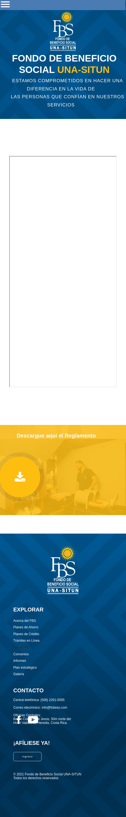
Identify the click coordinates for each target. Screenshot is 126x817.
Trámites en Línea (26, 640)
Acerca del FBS (24, 621)
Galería (18, 674)
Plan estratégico (25, 667)
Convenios (21, 654)
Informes (19, 661)
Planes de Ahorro (25, 627)
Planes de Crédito (26, 634)
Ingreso (27, 756)
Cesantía (21, 647)
